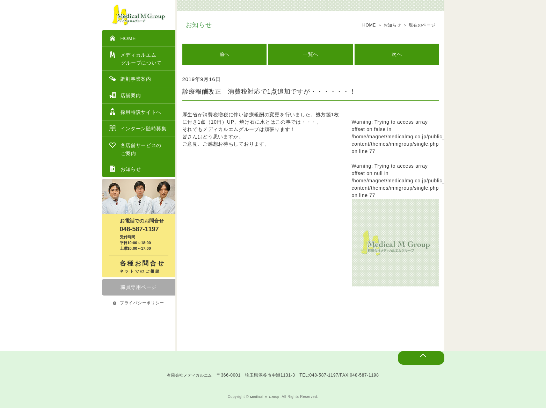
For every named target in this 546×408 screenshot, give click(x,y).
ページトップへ (414, 362)
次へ (397, 54)
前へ (224, 54)
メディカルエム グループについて (135, 58)
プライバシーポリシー (138, 302)
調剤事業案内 (130, 78)
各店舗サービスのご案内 (135, 148)
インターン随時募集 (138, 128)
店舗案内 (125, 95)
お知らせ (125, 168)
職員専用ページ (138, 287)
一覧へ (310, 54)
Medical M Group (265, 397)
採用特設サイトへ (135, 111)
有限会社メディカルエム (189, 375)
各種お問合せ (144, 267)
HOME (122, 38)
